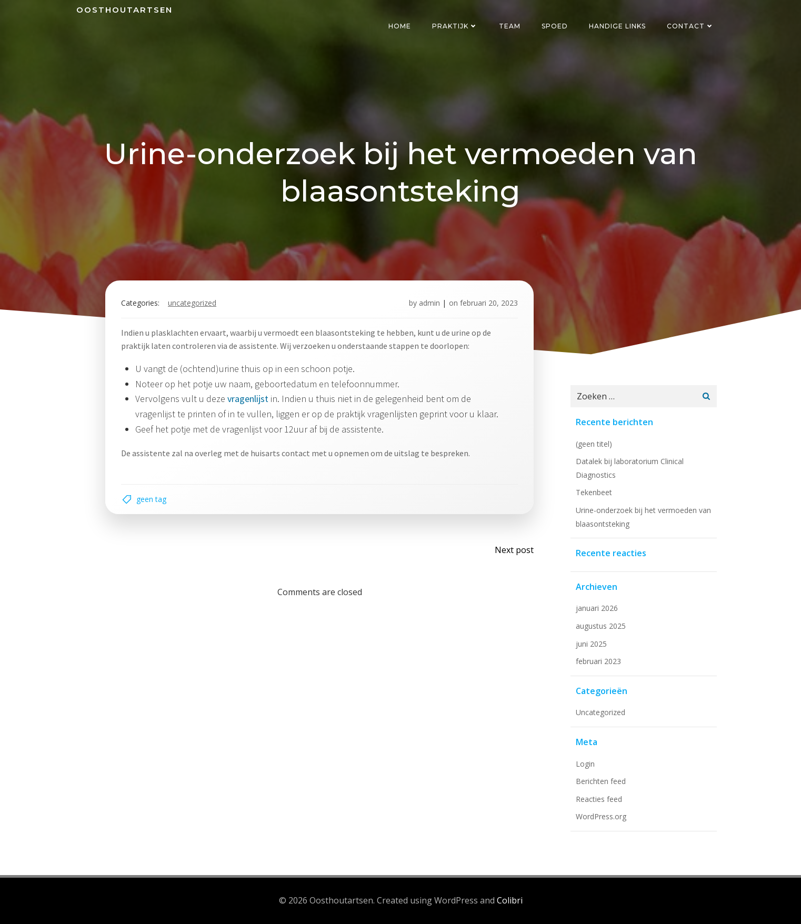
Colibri (510, 900)
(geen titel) (594, 444)
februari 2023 (598, 661)
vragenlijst (247, 399)
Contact (690, 26)
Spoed (555, 26)
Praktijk (455, 26)
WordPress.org (601, 816)
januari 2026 (597, 608)
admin (429, 303)
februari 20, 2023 (489, 303)
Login (585, 764)
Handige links (617, 26)
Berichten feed (601, 781)
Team (509, 26)
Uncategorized (192, 303)
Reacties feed (599, 799)
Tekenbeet (594, 492)
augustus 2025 (601, 626)
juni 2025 (591, 644)
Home (399, 26)
